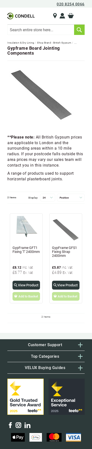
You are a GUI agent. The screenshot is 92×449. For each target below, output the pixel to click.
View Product (28, 285)
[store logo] (20, 16)
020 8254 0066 (71, 4)
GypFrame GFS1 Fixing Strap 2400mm (64, 252)
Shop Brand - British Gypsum (54, 42)
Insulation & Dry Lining (21, 42)
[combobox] (46, 30)
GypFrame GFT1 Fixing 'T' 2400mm (26, 250)
